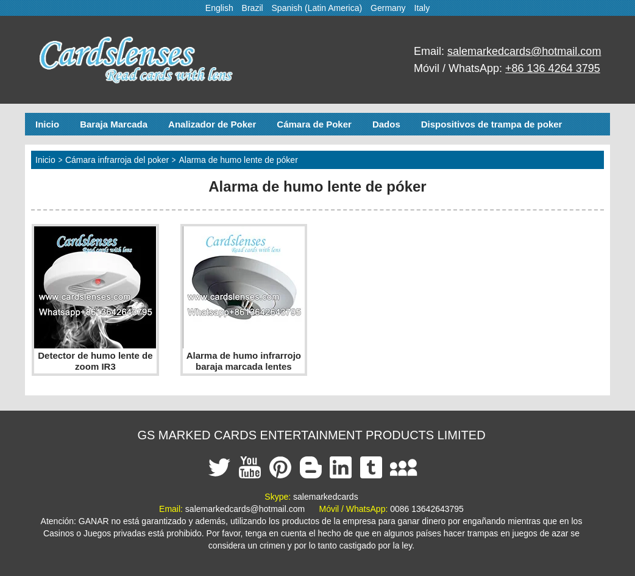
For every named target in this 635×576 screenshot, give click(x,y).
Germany (388, 8)
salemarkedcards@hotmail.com (524, 51)
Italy (422, 8)
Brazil (252, 8)
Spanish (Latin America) (317, 8)
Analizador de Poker (212, 124)
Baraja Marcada (113, 124)
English (219, 8)
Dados (386, 124)
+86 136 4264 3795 (552, 68)
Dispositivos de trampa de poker (491, 124)
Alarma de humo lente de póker (238, 160)
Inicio (47, 124)
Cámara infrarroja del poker (117, 160)
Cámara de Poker (314, 124)
